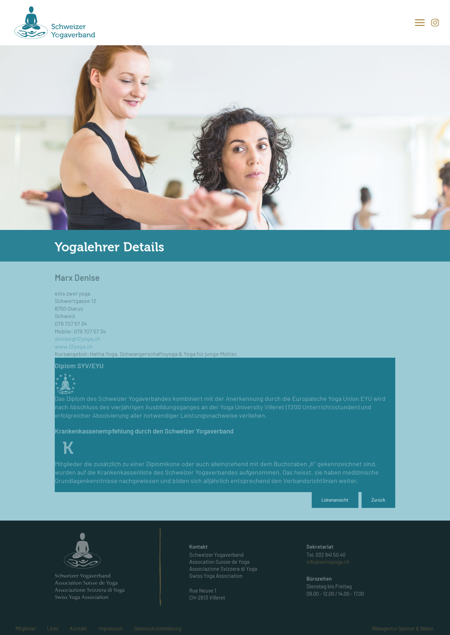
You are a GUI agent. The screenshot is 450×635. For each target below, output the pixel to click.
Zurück (378, 500)
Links (53, 628)
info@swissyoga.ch (328, 561)
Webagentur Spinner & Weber (403, 628)
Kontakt (78, 628)
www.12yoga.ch (74, 346)
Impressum (110, 628)
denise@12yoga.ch (77, 338)
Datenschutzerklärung (157, 628)
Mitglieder (25, 628)
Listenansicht (335, 500)
